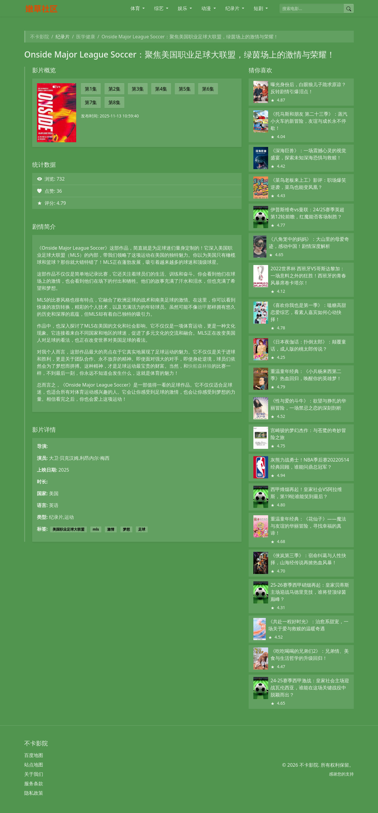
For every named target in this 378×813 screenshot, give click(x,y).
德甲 (202, 307)
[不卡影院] (62, 8)
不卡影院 (39, 36)
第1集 (91, 89)
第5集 (185, 89)
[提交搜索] (349, 8)
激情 (110, 529)
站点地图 (33, 764)
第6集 (208, 89)
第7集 (91, 102)
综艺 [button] (159, 8)
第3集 (138, 89)
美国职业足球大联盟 (68, 529)
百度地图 (33, 755)
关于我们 (33, 774)
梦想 (126, 529)
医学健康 (85, 36)
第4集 (161, 89)
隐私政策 (33, 793)
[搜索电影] (312, 8)
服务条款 (33, 783)
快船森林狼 (200, 366)
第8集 (114, 102)
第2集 (114, 89)
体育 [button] (136, 8)
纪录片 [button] (233, 8)
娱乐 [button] (183, 8)
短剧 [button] (259, 8)
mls (96, 529)
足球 (141, 529)
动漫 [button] (206, 8)
